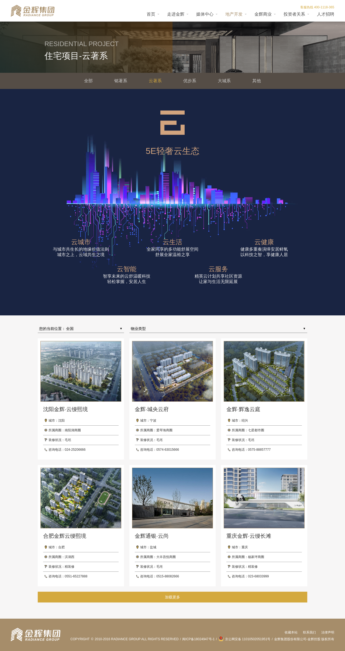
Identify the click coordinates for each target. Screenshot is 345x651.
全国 (70, 328)
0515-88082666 (167, 576)
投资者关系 (294, 14)
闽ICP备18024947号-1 (198, 639)
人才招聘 (325, 14)
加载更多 (172, 597)
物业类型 (138, 328)
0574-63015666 (167, 450)
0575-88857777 (259, 450)
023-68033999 (258, 576)
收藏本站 (291, 632)
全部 (88, 80)
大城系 (224, 80)
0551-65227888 (76, 576)
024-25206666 (75, 450)
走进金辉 (175, 14)
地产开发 (234, 14)
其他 (256, 80)
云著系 (155, 80)
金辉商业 (263, 14)
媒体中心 (204, 14)
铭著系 (120, 80)
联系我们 (309, 632)
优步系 (189, 80)
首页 (151, 14)
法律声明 (327, 632)
